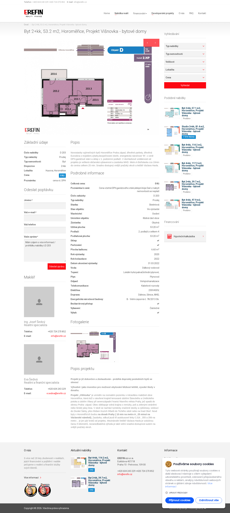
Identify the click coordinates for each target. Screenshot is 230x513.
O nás (181, 13)
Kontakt (202, 13)
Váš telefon (30, 224)
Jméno (28, 200)
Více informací (31, 477)
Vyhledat (185, 85)
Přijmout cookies (179, 500)
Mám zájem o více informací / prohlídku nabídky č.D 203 (45, 250)
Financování (140, 13)
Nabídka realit (121, 13)
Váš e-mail (30, 212)
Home (107, 13)
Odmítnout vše (208, 500)
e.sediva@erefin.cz (56, 393)
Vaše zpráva (31, 236)
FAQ (191, 13)
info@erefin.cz (58, 336)
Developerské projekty (163, 13)
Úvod (26, 25)
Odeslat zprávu (56, 266)
